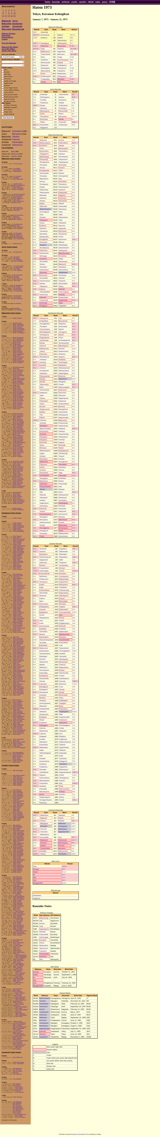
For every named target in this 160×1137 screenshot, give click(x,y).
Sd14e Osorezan (17, 582)
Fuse (61, 687)
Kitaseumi (44, 65)
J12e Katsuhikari (18, 298)
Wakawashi (63, 551)
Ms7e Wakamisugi (18, 339)
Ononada (62, 445)
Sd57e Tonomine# (18, 678)
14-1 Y (35, 35)
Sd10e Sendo (16, 645)
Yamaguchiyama (46, 800)
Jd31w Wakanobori (18, 897)
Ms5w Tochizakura (18, 415)
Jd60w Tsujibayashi (20, 1035)
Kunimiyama (63, 157)
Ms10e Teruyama (17, 371)
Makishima (44, 815)
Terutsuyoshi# (64, 343)
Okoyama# (63, 234)
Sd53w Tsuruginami (18, 613)
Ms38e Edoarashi (18, 441)
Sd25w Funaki (17, 544)
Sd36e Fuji (16, 663)
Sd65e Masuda (17, 566)
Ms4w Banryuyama (18, 461)
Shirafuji (43, 362)
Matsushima (63, 667)
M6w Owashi (16, 218)
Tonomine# (44, 473)
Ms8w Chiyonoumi (18, 462)
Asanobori (62, 100)
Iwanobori (61, 848)
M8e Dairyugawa (18, 237)
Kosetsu (43, 470)
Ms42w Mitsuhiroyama (19, 442)
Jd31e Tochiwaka (17, 1025)
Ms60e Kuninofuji (17, 503)
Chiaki (61, 728)
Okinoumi (62, 395)
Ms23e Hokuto (17, 498)
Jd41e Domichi (16, 1029)
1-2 (34, 531)
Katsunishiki (63, 111)
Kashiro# (62, 190)
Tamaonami (63, 261)
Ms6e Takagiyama (18, 416)
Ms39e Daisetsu (17, 508)
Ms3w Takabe (16, 495)
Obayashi (62, 731)
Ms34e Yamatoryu (18, 352)
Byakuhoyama (45, 209)
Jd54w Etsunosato (18, 1002)
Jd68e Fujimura (16, 1039)
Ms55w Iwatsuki (17, 359)
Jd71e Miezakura (17, 921)
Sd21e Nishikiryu (17, 589)
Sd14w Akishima (17, 704)
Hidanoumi (44, 462)
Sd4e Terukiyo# (17, 700)
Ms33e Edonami (17, 351)
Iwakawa (43, 786)
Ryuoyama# (63, 321)
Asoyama (43, 259)
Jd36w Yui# (16, 953)
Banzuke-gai (18, 29)
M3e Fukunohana (18, 215)
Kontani (62, 568)
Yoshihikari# (44, 772)
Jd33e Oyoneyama (18, 846)
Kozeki (61, 800)
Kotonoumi (63, 390)
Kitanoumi (44, 46)
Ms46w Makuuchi (17, 482)
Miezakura (43, 742)
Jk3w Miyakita (19, 1088)
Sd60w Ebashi (17, 528)
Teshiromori (17, 145)
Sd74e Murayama (18, 689)
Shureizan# (63, 662)
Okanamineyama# (46, 640)
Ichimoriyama (44, 778)
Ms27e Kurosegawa (18, 384)
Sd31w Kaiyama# (18, 712)
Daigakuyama (64, 623)
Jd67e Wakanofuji (18, 918)
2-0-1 (74, 775)
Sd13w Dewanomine (18, 651)
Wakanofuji (44, 731)
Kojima (42, 598)
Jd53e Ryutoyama (18, 781)
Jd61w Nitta (16, 810)
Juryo (15, 21)
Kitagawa (43, 736)
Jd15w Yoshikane (20, 993)
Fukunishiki (63, 484)
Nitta (61, 714)
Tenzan (62, 598)
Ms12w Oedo (16, 465)
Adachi (42, 351)
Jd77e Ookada (17, 924)
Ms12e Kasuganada (18, 422)
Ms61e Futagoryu (18, 456)
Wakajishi (60, 79)
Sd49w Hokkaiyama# (19, 671)
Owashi (60, 62)
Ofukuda (62, 626)
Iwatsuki (62, 289)
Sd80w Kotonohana (18, 632)
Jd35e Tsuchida (17, 900)
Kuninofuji (43, 303)
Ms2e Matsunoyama (18, 367)
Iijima (41, 601)
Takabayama (44, 618)
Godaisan (43, 717)
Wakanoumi (45, 51)
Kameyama (44, 431)
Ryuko (61, 114)
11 (3, 16)
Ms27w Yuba (16, 472)
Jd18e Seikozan (17, 776)
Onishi (61, 775)
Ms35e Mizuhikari (18, 438)
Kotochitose (63, 643)
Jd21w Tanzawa (17, 889)
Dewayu (62, 489)
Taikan (42, 122)
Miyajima (62, 736)
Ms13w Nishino (17, 341)
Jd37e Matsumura (18, 778)
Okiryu (61, 286)
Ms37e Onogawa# (18, 393)
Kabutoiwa (43, 645)
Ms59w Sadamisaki (18, 502)
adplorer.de (75, 1134)
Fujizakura (61, 71)
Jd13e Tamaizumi (18, 794)
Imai (60, 486)
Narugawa (44, 517)
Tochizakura (63, 151)
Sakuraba (43, 272)
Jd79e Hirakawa (17, 869)
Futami (61, 676)
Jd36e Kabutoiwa (17, 848)
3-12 (73, 103)
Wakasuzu (43, 667)
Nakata (42, 284)
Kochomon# (63, 514)
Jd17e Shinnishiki (18, 836)
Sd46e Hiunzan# (17, 607)
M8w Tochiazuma (18, 227)
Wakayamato (63, 533)
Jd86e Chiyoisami (18, 980)
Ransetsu (62, 637)
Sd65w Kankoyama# (18, 618)
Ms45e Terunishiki (18, 399)
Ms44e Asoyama (17, 480)
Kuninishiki (44, 278)
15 (14, 16)
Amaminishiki (64, 640)
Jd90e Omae (16, 981)
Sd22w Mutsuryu (17, 706)
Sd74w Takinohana (18, 691)
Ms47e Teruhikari (17, 448)
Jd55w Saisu (16, 809)
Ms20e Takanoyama (18, 379)
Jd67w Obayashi (17, 812)
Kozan (42, 223)
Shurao (42, 168)
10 (14, 13)
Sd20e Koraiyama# (18, 586)
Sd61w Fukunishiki (18, 562)
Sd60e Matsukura (18, 726)
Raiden (61, 448)
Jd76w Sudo (18, 1012)
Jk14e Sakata (19, 1115)
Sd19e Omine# (17, 524)
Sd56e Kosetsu (17, 614)
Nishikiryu (43, 373)
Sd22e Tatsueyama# (18, 655)
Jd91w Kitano (19, 1016)
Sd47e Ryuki (16, 668)
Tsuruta (61, 522)
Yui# (60, 645)
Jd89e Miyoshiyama (18, 932)
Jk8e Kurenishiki (17, 1071)
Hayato (60, 818)
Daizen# (43, 346)
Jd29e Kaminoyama (18, 801)
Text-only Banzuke (9, 43)
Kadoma (43, 226)
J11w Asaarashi (17, 309)
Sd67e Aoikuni (17, 685)
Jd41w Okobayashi (20, 957)
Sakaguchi (63, 761)
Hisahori (43, 551)
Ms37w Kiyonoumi (18, 499)
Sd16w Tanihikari (17, 705)
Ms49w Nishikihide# (18, 509)
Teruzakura (44, 116)
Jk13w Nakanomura (20, 1114)
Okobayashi (63, 659)
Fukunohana (45, 54)
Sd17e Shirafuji (17, 543)
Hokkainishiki (44, 709)
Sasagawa (44, 478)
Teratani (42, 698)
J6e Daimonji (17, 297)
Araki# (42, 585)
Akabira (43, 845)
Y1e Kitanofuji (17, 176)
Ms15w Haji (16, 377)
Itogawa (62, 607)
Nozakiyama (44, 248)
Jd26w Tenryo (17, 949)
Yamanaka (62, 475)
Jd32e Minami (17, 802)
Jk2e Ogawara (17, 1084)
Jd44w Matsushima (18, 960)
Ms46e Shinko (17, 355)
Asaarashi (62, 122)
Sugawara (63, 549)
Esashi (42, 525)
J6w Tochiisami (17, 289)
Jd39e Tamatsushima (21, 956)
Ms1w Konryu (16, 493)
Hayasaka (63, 753)
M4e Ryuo (16, 216)
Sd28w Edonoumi (18, 659)
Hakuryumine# (45, 522)
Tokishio (15, 137)
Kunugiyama (44, 528)
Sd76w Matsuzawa (18, 692)
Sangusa (43, 700)
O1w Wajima (16, 168)
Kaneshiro (43, 146)
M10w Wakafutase (18, 188)
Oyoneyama (44, 637)
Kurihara (43, 434)
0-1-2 (64, 872)
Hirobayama (62, 826)
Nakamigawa (63, 373)
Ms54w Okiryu (17, 453)
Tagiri (61, 473)
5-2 (73, 143)
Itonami (42, 406)
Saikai (42, 203)
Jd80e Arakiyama (17, 870)
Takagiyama (44, 154)
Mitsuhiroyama (64, 253)
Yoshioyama (63, 105)
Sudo (61, 756)
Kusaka (42, 739)
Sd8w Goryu (16, 579)
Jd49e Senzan (17, 907)
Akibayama (44, 318)
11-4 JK (73, 49)
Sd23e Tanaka (17, 590)
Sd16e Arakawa (17, 584)
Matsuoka (43, 206)
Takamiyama (62, 43)
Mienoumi (14, 154)
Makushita (7, 24)
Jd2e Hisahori (16, 825)
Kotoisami (43, 533)
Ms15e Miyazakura (18, 424)
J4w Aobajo (16, 308)
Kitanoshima (63, 593)
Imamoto (43, 843)
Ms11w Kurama (17, 373)
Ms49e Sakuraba (17, 358)
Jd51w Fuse (16, 908)
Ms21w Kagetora (17, 381)
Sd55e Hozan (16, 559)
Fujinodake (44, 673)
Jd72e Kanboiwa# (20, 973)
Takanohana (61, 40)
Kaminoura (44, 295)
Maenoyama (45, 71)
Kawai (61, 620)
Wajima (60, 35)
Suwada (62, 295)
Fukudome (63, 184)
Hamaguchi (44, 687)
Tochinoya (62, 275)
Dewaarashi (44, 237)
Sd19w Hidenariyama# (19, 585)
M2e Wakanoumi (18, 236)
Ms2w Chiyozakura (18, 337)
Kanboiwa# (44, 745)
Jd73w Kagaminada (18, 866)
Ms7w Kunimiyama (18, 340)
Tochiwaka (43, 631)
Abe (34, 877)
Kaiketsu (14, 156)
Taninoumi (43, 250)
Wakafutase (61, 74)
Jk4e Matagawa (17, 1102)
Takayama (43, 286)
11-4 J (72, 35)
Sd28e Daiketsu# (17, 547)
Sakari (35, 872)
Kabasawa (37, 895)
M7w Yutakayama (18, 198)
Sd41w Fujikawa (17, 759)
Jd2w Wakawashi (17, 940)
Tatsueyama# (45, 376)
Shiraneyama (64, 187)
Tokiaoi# (62, 745)
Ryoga (42, 105)
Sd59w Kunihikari (17, 617)
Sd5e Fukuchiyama (18, 641)
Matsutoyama (45, 780)
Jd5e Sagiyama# (17, 878)
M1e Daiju (16, 177)
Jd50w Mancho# (17, 1001)
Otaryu (42, 417)
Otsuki (42, 720)
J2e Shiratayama (18, 285)
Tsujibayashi (63, 712)
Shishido (43, 423)
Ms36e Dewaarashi (18, 392)
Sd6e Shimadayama (18, 754)
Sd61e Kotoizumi (17, 680)
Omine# (43, 368)
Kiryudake (43, 789)
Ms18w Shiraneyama (18, 378)
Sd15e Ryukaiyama (18, 540)
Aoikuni (42, 500)
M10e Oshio (16, 200)
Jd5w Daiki (16, 941)
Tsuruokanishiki (65, 612)
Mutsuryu (62, 376)
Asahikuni (44, 60)
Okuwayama (63, 415)
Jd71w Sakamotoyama (21, 1040)
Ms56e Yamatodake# (19, 332)
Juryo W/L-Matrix (8, 49)
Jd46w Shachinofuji (18, 906)
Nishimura (43, 576)
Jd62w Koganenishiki (19, 859)
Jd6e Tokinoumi (17, 879)
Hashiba (43, 851)
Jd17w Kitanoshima (18, 837)
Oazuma (62, 226)
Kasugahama (45, 324)
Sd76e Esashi (17, 630)
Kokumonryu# (45, 281)
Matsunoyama (45, 143)
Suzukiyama (63, 576)
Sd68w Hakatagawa (18, 688)
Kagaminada (64, 747)
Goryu (61, 337)
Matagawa (44, 823)
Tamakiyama (44, 162)
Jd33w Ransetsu (17, 847)
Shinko (42, 264)
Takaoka (62, 750)
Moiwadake (63, 601)
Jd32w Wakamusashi (19, 952)
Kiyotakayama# (45, 514)
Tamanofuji (44, 159)
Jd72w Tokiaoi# (17, 922)
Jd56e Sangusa (19, 1004)
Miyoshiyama (44, 792)
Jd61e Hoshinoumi (18, 782)
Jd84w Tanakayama (18, 817)
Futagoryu (43, 306)
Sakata (43, 854)
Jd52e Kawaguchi (18, 855)
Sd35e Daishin (17, 662)
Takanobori (44, 401)
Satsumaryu (44, 384)
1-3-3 (35, 429)
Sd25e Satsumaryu (18, 656)
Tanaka (42, 379)
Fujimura (43, 734)
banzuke (56, 2)
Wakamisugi (44, 157)
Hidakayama (44, 607)
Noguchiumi (63, 582)
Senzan (42, 681)
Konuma (62, 406)
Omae (42, 794)
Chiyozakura (63, 143)
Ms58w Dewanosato (18, 361)
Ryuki (42, 445)
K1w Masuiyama (17, 224)
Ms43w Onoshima (18, 397)
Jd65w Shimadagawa (21, 1007)
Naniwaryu (63, 209)
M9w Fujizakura (17, 219)
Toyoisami (63, 758)
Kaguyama (63, 767)
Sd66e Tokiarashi (17, 619)
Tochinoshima (64, 404)
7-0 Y (74, 278)
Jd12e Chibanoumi (18, 832)
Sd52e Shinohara (17, 675)
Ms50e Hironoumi (18, 483)
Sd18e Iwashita (17, 523)
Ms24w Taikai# (17, 350)
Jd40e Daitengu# (17, 903)
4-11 (35, 43)
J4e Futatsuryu (17, 296)
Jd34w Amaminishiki (18, 899)
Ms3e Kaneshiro (17, 323)
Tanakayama (64, 778)
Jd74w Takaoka (19, 974)
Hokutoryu (63, 764)
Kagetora (62, 195)
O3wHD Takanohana (19, 194)
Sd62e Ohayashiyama (19, 681)
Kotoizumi (43, 484)
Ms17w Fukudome (18, 468)
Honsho (62, 794)
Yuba (60, 212)
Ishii (41, 756)
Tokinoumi (43, 562)
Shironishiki (63, 284)
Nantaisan (62, 267)
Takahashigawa (45, 753)
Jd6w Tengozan (17, 828)
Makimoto (43, 140)
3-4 (34, 151)
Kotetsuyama (46, 76)
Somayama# (63, 176)
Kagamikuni (44, 503)
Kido (35, 880)
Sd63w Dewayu (17, 565)
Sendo (42, 343)
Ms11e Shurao (17, 464)
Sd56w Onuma (17, 615)
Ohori (42, 148)
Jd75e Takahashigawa (21, 1009)
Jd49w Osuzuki (16, 1032)
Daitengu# (43, 656)
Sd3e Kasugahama (17, 752)
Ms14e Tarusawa (17, 374)
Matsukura (44, 481)
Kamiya (62, 792)
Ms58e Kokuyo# (17, 406)
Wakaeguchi (63, 596)
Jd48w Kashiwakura (20, 1000)
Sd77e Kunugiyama (18, 693)
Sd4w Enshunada (18, 575)
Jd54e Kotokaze (19, 911)
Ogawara (43, 818)
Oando (61, 571)
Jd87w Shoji (16, 820)
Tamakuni (43, 549)
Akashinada (44, 340)
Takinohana (63, 520)
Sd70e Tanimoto (17, 727)
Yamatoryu (44, 231)
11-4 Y (74, 116)
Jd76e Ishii (18, 1011)
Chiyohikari (44, 321)
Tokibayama (61, 76)
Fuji (41, 415)
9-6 (71, 38)
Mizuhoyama (63, 843)
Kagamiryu (63, 739)
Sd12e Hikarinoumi (18, 649)
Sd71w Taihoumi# (18, 729)
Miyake (42, 665)
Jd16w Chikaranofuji (18, 835)
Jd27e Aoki (16, 799)
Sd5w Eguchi (16, 577)
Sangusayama (45, 797)
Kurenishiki (44, 837)
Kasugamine (63, 409)
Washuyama (45, 111)
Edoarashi (43, 242)
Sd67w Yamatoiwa (18, 621)
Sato (35, 866)
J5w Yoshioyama (18, 275)
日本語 (112, 2)
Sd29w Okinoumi (17, 711)
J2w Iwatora (16, 257)
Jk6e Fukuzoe (19, 1089)
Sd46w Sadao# (17, 555)
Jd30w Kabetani (17, 844)
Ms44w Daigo (16, 445)
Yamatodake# (45, 292)
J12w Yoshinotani (18, 261)
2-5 (73, 148)
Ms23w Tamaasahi (18, 429)
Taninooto (44, 832)
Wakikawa (62, 823)
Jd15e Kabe (16, 885)
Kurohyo (62, 440)
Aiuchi (61, 237)
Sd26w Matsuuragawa (19, 546)
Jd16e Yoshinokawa (18, 833)
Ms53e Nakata (17, 484)
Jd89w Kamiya (17, 872)
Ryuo (43, 57)
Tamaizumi (44, 582)
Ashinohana (44, 270)
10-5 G (35, 49)
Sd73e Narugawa (17, 625)
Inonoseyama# (45, 703)
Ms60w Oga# (16, 408)
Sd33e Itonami (17, 715)
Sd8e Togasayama (18, 642)
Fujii (60, 318)
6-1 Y (74, 840)
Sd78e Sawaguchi (20, 747)
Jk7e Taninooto (17, 1070)
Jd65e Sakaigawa (18, 1038)
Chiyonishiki (63, 412)
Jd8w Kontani (16, 990)
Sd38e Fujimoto (17, 518)
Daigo (61, 259)
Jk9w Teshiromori (17, 1057)
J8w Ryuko (16, 277)
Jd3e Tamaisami (17, 989)
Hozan (42, 467)
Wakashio (43, 706)
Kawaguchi (44, 689)
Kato (41, 387)
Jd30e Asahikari (17, 951)
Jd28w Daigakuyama (18, 896)
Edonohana (44, 604)
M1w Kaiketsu (17, 170)
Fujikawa (62, 429)
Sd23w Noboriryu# (17, 756)
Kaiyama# (62, 401)
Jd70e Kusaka (19, 919)
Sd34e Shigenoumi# (18, 597)
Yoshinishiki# (45, 848)
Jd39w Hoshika (17, 902)
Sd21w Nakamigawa (18, 653)
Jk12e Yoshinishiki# (18, 1063)
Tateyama (62, 324)
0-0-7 (35, 245)
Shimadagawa (64, 725)
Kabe (41, 587)
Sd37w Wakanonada (18, 716)
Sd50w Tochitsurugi (18, 527)
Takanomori (44, 662)
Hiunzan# (43, 442)
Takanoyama (44, 192)
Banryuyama (63, 148)
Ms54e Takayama (18, 403)
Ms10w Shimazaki (18, 420)
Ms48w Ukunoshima (18, 357)
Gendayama (44, 335)
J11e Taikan (16, 268)
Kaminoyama (44, 626)
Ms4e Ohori (16, 368)
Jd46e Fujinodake (18, 851)
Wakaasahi (44, 747)
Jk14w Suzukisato (20, 1117)
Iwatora (61, 97)
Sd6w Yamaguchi (17, 578)
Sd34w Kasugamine (18, 660)
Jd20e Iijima (18, 994)
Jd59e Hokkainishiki (18, 1034)
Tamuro (43, 821)
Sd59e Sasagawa (18, 561)
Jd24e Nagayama (18, 892)
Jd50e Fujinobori (17, 779)
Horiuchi (62, 517)
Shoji (61, 786)
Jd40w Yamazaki (17, 904)
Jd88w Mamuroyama (21, 931)
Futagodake (45, 79)
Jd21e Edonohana (18, 797)
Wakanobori (63, 631)
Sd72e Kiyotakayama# (19, 730)
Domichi (43, 659)
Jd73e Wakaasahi (17, 1042)
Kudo (41, 623)
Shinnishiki (44, 593)
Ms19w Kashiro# (17, 496)
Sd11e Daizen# (17, 702)
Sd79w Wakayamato (18, 531)
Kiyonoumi (62, 239)
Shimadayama (45, 332)
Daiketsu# (43, 393)
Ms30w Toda (16, 434)
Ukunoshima (63, 270)
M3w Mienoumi (17, 171)
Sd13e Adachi (17, 581)
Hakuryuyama (64, 371)
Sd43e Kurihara (17, 743)
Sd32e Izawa (16, 595)
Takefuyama (63, 437)
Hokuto (42, 201)
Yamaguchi (63, 332)
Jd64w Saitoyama (18, 970)
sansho (82, 2)
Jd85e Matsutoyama (18, 978)
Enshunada (63, 326)
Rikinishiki (63, 554)
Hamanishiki (44, 678)
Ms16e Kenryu (17, 343)
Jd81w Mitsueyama (18, 926)
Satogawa (43, 437)
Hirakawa (43, 764)
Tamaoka (43, 769)
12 (6, 16)
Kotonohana (63, 536)
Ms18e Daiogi (16, 344)
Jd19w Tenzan (17, 946)
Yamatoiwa (63, 500)
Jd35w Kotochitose (20, 997)
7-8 (71, 51)
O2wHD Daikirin (17, 184)
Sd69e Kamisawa (18, 530)
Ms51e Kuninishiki (18, 451)
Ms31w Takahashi (18, 435)
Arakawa (43, 360)
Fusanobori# (44, 568)
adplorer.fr (84, 1134)
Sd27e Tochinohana (18, 708)
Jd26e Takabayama (18, 843)
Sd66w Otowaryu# (18, 684)
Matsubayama (45, 451)
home (47, 2)
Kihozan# (43, 826)
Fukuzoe (43, 829)
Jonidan (5, 26)
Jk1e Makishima (17, 1068)
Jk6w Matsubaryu (17, 1107)
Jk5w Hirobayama (17, 1106)
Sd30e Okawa (17, 593)
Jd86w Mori (18, 1047)
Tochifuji (43, 100)
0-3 (74, 582)
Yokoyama (44, 220)
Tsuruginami (63, 462)
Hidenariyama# (64, 368)
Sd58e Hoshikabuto (18, 724)
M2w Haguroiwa (17, 207)
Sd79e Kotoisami (17, 569)
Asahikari (43, 629)
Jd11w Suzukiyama (18, 942)
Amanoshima (44, 761)
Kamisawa (44, 506)
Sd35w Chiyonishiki (18, 551)
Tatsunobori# (64, 648)
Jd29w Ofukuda (17, 996)
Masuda (43, 495)
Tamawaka (63, 464)
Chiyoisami (44, 783)
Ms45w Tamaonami (18, 446)
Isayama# (62, 228)
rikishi (91, 2)
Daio (59, 82)
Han (41, 492)
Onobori (43, 217)
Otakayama (63, 250)
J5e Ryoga (16, 258)
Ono (60, 615)
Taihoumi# (62, 511)
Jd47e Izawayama (18, 853)
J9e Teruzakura (17, 259)
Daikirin (60, 38)
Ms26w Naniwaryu (18, 382)
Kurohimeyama (63, 60)
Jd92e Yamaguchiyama (19, 933)
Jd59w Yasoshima (18, 966)
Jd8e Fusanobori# (18, 792)
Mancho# (62, 684)
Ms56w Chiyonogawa (19, 486)
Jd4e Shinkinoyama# (18, 775)
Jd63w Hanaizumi (18, 861)
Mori (60, 783)
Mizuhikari (43, 234)
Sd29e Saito (16, 709)
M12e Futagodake (18, 189)
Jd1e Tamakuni (17, 790)
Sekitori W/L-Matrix (9, 51)
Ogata (42, 453)
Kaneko (62, 780)
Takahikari (43, 426)
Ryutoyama (44, 692)
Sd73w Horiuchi (17, 626)
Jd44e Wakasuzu (20, 998)
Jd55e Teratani (17, 858)
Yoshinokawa (44, 590)
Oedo (61, 170)
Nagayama (44, 612)
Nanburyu (43, 803)
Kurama (62, 168)
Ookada (42, 758)
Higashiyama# (63, 832)
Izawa (42, 404)
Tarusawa (43, 176)
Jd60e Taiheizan (17, 917)
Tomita (61, 692)
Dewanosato (63, 297)
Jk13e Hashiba (19, 1092)
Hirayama (43, 440)
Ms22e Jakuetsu (17, 347)
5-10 (72, 46)
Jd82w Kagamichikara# (18, 1045)
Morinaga (43, 256)
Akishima (62, 354)
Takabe (61, 146)
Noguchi (62, 357)
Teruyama (43, 165)
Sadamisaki (63, 300)
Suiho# (61, 335)
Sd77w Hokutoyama (18, 733)
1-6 (34, 140)
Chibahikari (63, 700)
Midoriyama (44, 834)
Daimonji (43, 108)
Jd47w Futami (17, 808)
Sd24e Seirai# (16, 758)
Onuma (61, 470)
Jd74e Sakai (18, 1008)
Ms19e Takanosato (18, 326)
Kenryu (42, 181)
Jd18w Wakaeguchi (18, 886)
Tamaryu (62, 431)
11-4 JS (73, 54)
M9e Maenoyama (18, 179)
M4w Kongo (16, 225)
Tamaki (61, 689)
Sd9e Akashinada (18, 644)
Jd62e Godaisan (17, 967)
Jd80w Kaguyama (20, 1013)
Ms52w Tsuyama (17, 402)
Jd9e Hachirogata (18, 770)
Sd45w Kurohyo (17, 606)
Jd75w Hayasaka (17, 868)
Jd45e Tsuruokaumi (18, 850)
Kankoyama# (63, 495)
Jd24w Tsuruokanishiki (18, 1024)
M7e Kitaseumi (17, 186)
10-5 (35, 32)
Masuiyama (61, 46)
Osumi (42, 615)
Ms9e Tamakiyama (18, 370)
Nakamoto (44, 840)
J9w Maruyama (17, 252)
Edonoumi (62, 393)
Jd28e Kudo (18, 895)
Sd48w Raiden (17, 608)
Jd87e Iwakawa (16, 1049)
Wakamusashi (64, 634)
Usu (60, 734)
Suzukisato (62, 854)
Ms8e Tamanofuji (17, 419)
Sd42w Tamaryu (17, 667)
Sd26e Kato (16, 740)
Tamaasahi (63, 201)
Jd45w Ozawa (17, 962)
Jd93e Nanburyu (17, 935)
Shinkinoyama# (45, 557)
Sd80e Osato (16, 695)
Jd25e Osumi (16, 841)
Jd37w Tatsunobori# (18, 803)
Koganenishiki (64, 717)
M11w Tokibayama (18, 201)
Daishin (42, 412)
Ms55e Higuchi (17, 455)
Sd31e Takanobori (18, 550)
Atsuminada (44, 173)
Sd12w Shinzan (16, 755)
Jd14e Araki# (16, 944)
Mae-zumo (7, 29)
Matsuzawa (63, 525)
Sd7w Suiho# (16, 537)
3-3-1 (35, 278)
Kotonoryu (62, 198)
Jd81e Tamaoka (17, 975)
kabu (98, 2)
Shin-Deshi (6, 35)
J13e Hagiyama (17, 270)
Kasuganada (44, 170)
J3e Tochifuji (16, 287)
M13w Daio (16, 210)
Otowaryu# (63, 498)
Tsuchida (43, 643)
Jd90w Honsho (19, 982)
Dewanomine (63, 351)
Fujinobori (43, 684)
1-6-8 (35, 38)
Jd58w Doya (16, 1005)
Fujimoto (16, 139)
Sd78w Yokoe (16, 734)
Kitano (61, 797)
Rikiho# (61, 242)
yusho (74, 2)
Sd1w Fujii (16, 637)
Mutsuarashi (45, 62)
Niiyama (43, 775)
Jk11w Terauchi (16, 1113)
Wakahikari (63, 557)
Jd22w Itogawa (17, 798)
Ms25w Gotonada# (18, 430)
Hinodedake (63, 565)
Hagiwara (36, 898)
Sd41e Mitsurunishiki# (19, 742)
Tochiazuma (61, 68)
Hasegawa (45, 43)
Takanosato (44, 190)
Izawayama (44, 676)
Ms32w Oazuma (17, 327)
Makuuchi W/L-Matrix (10, 47)
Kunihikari (62, 478)
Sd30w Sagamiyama (18, 548)
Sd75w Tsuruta (17, 629)
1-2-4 (74, 684)
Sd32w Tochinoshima (19, 713)
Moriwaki (43, 195)
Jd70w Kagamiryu (18, 865)
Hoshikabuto (44, 475)
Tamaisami (44, 554)
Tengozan (62, 562)
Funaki (61, 384)
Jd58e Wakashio (19, 964)
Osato (42, 536)
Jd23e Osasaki (17, 891)
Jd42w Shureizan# (18, 959)
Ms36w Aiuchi (16, 476)
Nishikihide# (63, 272)
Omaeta (61, 459)
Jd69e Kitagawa (17, 783)
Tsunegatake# (64, 651)
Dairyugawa (45, 68)
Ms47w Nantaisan (18, 331)
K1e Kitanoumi (17, 234)
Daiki (61, 560)
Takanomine (63, 217)
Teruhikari (43, 267)
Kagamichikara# (65, 772)
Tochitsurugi (63, 453)
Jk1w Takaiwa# (17, 1079)
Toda (60, 220)
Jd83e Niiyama (19, 1046)
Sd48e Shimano (17, 557)
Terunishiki (44, 261)
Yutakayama (61, 65)
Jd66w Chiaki (16, 864)
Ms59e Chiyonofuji (18, 407)
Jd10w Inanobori (17, 1021)
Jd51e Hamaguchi (18, 963)
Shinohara (44, 459)
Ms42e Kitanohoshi (18, 479)
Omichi (42, 511)
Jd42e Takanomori (18, 805)
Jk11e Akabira (17, 1090)
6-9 (34, 54)
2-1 (34, 598)
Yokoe (61, 531)
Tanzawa (62, 604)
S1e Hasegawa (17, 233)
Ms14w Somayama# (18, 375)
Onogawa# (44, 239)
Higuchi (42, 289)
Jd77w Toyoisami (17, 813)
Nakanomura (63, 851)
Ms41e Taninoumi (18, 478)
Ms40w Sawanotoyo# (19, 330)
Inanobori (62, 574)
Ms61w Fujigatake (18, 362)
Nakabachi (62, 365)
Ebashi (61, 481)
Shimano (43, 448)
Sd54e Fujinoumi (17, 558)
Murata (42, 489)
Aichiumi (43, 728)
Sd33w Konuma (17, 596)
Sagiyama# (44, 560)
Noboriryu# (63, 379)
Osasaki (43, 609)
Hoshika (62, 654)
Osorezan (43, 354)
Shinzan (62, 348)
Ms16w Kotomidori (18, 467)
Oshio (43, 74)
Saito (42, 395)
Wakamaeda (63, 579)
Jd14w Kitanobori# (18, 795)
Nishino (61, 173)
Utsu (60, 837)
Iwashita (43, 365)
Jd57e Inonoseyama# (19, 914)
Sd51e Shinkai (17, 673)
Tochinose (62, 509)
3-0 (34, 623)
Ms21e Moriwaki (17, 427)
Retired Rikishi (7, 37)
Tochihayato (63, 362)
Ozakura (62, 665)
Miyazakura (44, 179)
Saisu (61, 698)
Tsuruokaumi (44, 670)
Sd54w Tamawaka (18, 760)
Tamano (42, 565)
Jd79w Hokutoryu (17, 1043)
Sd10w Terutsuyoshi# (19, 646)
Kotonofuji (44, 119)
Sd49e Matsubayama (19, 670)
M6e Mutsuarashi (18, 209)
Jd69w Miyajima (17, 785)
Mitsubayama (63, 346)
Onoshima (62, 256)
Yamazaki (62, 656)
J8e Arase (16, 276)
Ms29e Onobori (17, 473)
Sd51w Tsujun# (17, 674)
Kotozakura (17, 131)
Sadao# (61, 442)
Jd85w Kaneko (17, 819)
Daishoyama (44, 651)
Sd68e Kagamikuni (18, 686)
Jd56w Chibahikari (18, 913)
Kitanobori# (63, 585)
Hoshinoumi (44, 714)
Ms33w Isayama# (18, 391)
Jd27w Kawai (16, 893)
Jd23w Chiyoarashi (18, 840)
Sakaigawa (44, 725)
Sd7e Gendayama (18, 701)
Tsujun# (61, 456)
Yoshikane (63, 587)
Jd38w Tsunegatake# (18, 1028)
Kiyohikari (62, 467)
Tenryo (61, 618)
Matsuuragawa (64, 387)
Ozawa (61, 670)
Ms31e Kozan (16, 388)
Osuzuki (62, 681)
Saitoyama (63, 723)
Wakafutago (63, 245)
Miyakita (61, 821)
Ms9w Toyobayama (18, 324)
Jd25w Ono (16, 948)
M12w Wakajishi (17, 228)
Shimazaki (62, 165)
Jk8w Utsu (16, 1072)
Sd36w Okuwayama (18, 552)
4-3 (34, 143)
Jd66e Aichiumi (17, 862)
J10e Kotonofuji (17, 279)
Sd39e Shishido (17, 600)
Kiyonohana (44, 151)
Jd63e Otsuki (18, 969)
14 (11, 16)
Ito (34, 875)
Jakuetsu (43, 198)
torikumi (66, 2)
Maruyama (17, 134)
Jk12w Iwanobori (17, 1097)
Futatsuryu (44, 103)
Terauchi (61, 845)
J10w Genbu (16, 280)
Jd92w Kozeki (17, 984)
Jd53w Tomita (16, 910)
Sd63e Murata (16, 762)
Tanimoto (43, 509)
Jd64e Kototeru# (17, 1036)
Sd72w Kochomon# (18, 731)
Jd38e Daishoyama (20, 955)
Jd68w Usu (18, 971)
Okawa (42, 398)
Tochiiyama (44, 184)
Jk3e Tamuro (18, 1086)
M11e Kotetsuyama (18, 238)
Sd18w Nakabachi (18, 652)
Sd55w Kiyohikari (17, 677)
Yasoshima (63, 709)
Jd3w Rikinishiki (17, 877)
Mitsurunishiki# (45, 429)
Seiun (61, 492)
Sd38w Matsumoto (18, 599)
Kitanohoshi (44, 253)
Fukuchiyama (45, 329)
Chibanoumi (44, 579)
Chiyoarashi (63, 609)
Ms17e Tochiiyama (18, 426)
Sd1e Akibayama (17, 574)
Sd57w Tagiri (16, 723)
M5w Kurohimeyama (19, 185)
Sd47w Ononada (17, 720)
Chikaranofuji (64, 590)
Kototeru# (43, 723)
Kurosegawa (44, 212)
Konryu (61, 140)
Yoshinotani (63, 125)
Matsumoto (63, 420)
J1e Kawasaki (17, 303)
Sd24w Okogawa (17, 592)
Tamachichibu (64, 434)
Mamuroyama (64, 789)
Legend (5, 39)
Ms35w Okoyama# (18, 440)
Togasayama (44, 337)
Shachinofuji (63, 673)
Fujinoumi (43, 464)
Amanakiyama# (64, 340)
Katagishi (62, 703)
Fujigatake (62, 306)
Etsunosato (63, 695)
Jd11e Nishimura (17, 991)
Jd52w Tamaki (17, 857)
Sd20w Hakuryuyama (19, 588)
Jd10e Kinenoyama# (18, 830)
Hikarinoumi (44, 348)
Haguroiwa (61, 51)
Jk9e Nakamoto (17, 1074)
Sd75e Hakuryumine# (19, 628)
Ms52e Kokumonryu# (19, 500)
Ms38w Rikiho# (17, 395)
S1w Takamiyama (18, 195)
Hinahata (62, 506)
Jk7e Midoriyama (17, 1110)
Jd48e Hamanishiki (18, 854)
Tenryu (43, 82)
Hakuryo (62, 154)
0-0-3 (74, 712)
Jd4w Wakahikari (17, 826)
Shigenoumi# (45, 409)
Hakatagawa (63, 503)
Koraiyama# (44, 371)
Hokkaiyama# (64, 451)
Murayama (44, 520)
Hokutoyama (63, 528)
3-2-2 (35, 170)
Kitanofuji (44, 32)
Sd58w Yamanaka (18, 744)
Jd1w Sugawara (17, 791)
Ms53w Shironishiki (18, 452)
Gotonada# (63, 206)
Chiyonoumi (63, 159)
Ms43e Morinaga (17, 444)
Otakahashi (63, 192)
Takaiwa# (61, 815)
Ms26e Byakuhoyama (19, 431)
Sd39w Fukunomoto (18, 666)
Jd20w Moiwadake (18, 888)
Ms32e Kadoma (17, 389)
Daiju (13, 151)
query (105, 2)
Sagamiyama (63, 398)
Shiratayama (45, 97)
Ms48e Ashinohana (18, 400)
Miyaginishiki (38, 883)
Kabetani (62, 629)
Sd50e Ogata (16, 610)
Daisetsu (43, 245)
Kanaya (36, 869)
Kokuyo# (43, 297)
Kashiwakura (64, 678)
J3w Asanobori (17, 288)
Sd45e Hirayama (17, 604)
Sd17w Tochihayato (18, 739)
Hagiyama (44, 127)
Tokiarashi (43, 498)
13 (9, 16)
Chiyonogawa (64, 292)
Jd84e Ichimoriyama (18, 816)
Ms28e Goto (16, 385)
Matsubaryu (62, 829)
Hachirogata (17, 142)
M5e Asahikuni (17, 197)
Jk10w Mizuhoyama (18, 1062)
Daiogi (42, 187)
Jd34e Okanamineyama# (19, 1027)
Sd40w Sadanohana (18, 601)
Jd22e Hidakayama (18, 839)
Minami (42, 634)
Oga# (61, 303)
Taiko (61, 215)
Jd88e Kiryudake (17, 929)
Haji (60, 179)
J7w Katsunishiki (18, 291)
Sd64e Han (16, 682)
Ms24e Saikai (16, 348)
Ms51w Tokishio (17, 318)
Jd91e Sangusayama (21, 1015)
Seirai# (42, 382)
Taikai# (61, 203)
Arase (42, 114)
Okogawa (62, 382)
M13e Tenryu (17, 202)
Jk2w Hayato (16, 1085)
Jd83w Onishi (18, 977)
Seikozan (43, 596)
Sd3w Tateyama (17, 536)
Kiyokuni (44, 38)
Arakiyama (43, 767)
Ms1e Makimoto (17, 492)
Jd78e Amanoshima (18, 925)
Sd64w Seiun (16, 746)
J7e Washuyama (18, 267)
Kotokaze (43, 695)
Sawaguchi (44, 531)
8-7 (71, 40)
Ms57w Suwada (17, 404)
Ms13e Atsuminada (18, 423)
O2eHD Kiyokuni (17, 243)
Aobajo (61, 103)
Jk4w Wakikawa (16, 1103)
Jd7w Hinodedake (18, 882)
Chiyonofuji (44, 300)
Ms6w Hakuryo (17, 417)
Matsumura (44, 648)
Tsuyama (62, 281)
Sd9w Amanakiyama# (19, 539)
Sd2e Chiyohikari (17, 638)
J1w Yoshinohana (18, 266)
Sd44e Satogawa (17, 554)
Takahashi (62, 223)
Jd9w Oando (16, 829)
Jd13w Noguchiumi (20, 1022)
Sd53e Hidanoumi (18, 722)
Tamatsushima (45, 654)
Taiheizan (43, 712)
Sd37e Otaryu (17, 664)
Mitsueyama (63, 769)
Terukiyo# (43, 326)
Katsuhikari (44, 125)
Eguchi (61, 329)
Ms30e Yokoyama (18, 475)
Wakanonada (63, 417)
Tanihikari (62, 360)
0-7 (34, 332)
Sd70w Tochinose (18, 624)
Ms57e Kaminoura (18, 487)
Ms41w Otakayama (18, 354)
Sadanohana (63, 426)
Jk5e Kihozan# (16, 1104)
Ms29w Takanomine (18, 433)
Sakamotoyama (65, 742)
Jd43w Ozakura (17, 806)
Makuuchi (6, 21)
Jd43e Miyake (19, 1031)
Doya (61, 706)
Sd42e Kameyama (18, 603)
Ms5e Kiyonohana (18, 413)
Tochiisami (62, 108)
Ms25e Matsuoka (17, 471)
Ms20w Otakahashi (18, 346)
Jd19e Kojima (19, 945)
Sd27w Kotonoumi (18, 657)
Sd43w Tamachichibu (19, 719)
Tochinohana (44, 390)
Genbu (61, 119)
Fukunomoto (63, 423)
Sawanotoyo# (64, 248)
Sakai (42, 750)
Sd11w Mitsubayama (18, 648)
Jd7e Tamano (16, 881)
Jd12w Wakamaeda (18, 884)
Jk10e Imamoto (16, 1111)
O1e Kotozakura (17, 163)
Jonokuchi (17, 26)
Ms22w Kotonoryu (18, 469)
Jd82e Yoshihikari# (18, 928)
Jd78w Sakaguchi (18, 814)
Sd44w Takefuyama (18, 525)
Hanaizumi (63, 720)
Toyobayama (63, 162)
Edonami (43, 228)
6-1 (34, 146)
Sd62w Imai (16, 563)
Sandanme (17, 24)
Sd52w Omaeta (17, 611)
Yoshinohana (63, 94)
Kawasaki (43, 94)
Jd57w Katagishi (17, 915)
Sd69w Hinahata (17, 622)
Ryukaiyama (44, 357)
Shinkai (42, 456)
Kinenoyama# (45, 574)
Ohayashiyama (45, 486)
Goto (41, 215)
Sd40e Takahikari (17, 718)
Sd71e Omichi (17, 568)
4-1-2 (74, 571)
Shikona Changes (8, 33)
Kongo (59, 57)
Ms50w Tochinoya (18, 449)
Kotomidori (63, 181)
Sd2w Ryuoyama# (18, 640)
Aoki (41, 620)
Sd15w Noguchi (17, 541)
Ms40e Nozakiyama (18, 396)
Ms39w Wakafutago (18, 328)
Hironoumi (43, 275)
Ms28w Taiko (16, 386)
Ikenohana (62, 231)
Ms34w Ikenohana (18, 437)
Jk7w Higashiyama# (18, 1109)
